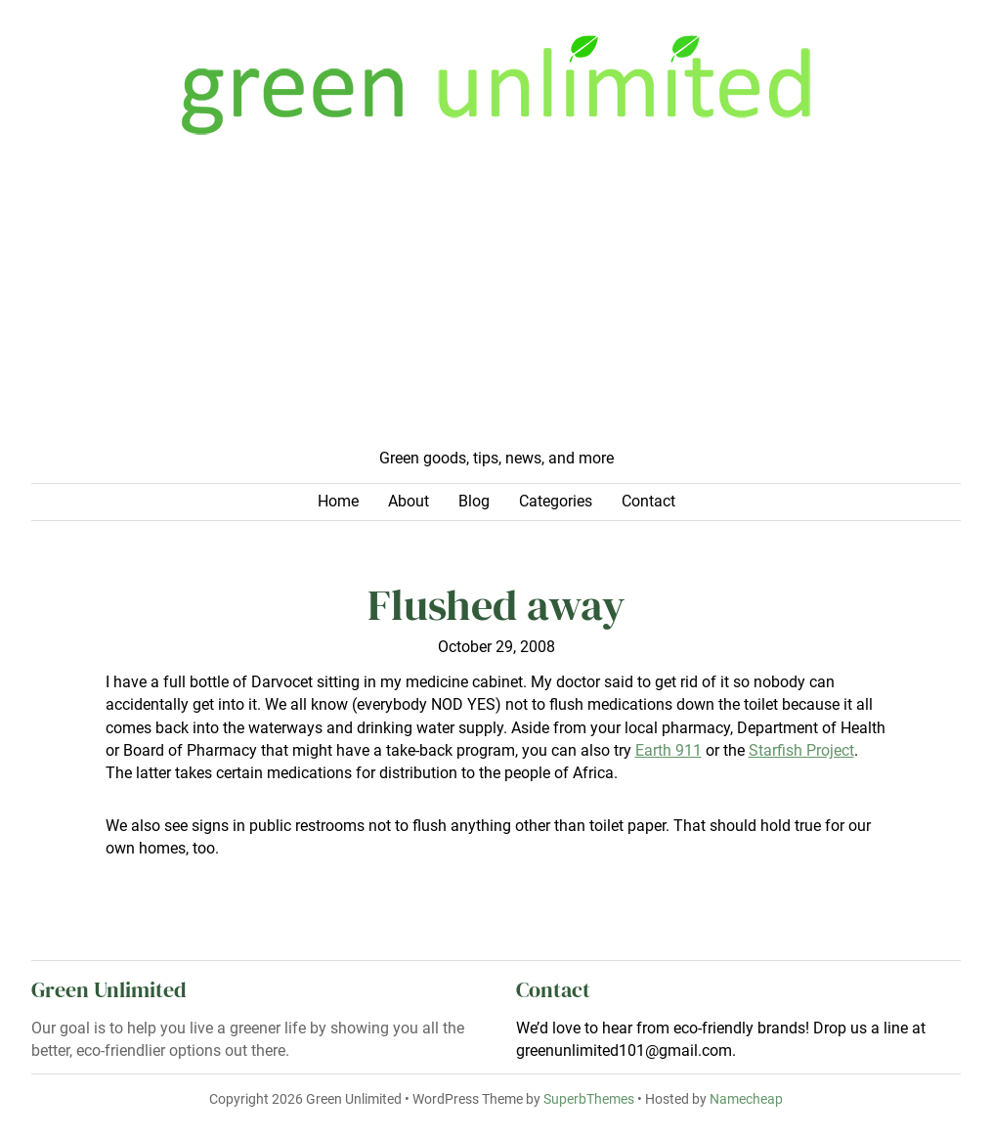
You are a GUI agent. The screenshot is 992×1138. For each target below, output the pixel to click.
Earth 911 (668, 751)
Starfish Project (801, 751)
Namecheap (746, 1099)
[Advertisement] (496, 301)
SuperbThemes (588, 1099)
